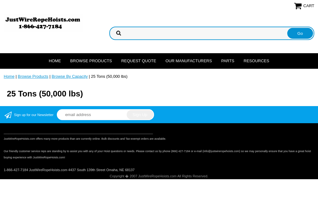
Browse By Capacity (70, 76)
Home (55, 60)
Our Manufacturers (189, 60)
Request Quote (138, 60)
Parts (227, 60)
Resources (256, 60)
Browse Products (91, 60)
